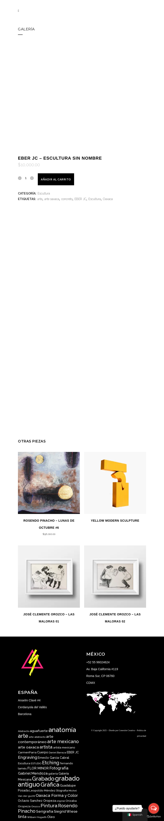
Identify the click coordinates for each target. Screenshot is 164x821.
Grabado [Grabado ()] (43, 778)
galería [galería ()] (53, 773)
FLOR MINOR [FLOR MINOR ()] (38, 768)
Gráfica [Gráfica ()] (50, 784)
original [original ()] (61, 801)
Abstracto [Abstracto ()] (23, 731)
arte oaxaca (51, 199)
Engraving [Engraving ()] (27, 757)
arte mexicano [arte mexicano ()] (63, 741)
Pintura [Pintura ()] (49, 805)
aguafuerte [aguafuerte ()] (39, 731)
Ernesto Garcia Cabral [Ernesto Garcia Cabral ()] (53, 757)
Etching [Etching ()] (50, 762)
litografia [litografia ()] (62, 790)
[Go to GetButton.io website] (154, 816)
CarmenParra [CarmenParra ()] (27, 752)
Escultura (44, 193)
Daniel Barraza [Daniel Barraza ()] (57, 752)
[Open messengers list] (153, 808)
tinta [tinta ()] (22, 816)
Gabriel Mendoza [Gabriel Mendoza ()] (33, 773)
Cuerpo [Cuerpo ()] (42, 752)
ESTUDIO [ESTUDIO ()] (36, 763)
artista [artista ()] (46, 747)
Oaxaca (108, 199)
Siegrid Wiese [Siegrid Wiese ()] (66, 811)
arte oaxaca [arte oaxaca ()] (28, 747)
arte (39, 199)
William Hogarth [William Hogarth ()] (37, 817)
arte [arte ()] (23, 736)
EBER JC (80, 199)
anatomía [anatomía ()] (62, 729)
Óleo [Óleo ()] (51, 817)
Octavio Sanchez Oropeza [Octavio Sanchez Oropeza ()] (37, 800)
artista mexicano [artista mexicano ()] (64, 747)
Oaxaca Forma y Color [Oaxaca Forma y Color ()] (57, 795)
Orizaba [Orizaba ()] (71, 800)
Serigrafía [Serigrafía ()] (44, 811)
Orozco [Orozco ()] (35, 806)
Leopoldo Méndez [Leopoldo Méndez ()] (42, 790)
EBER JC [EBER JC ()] (73, 752)
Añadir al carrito (56, 179)
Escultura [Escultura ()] (24, 763)
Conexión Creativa (127, 730)
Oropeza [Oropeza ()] (24, 806)
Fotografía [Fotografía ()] (58, 768)
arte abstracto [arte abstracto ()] (37, 736)
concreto (66, 199)
